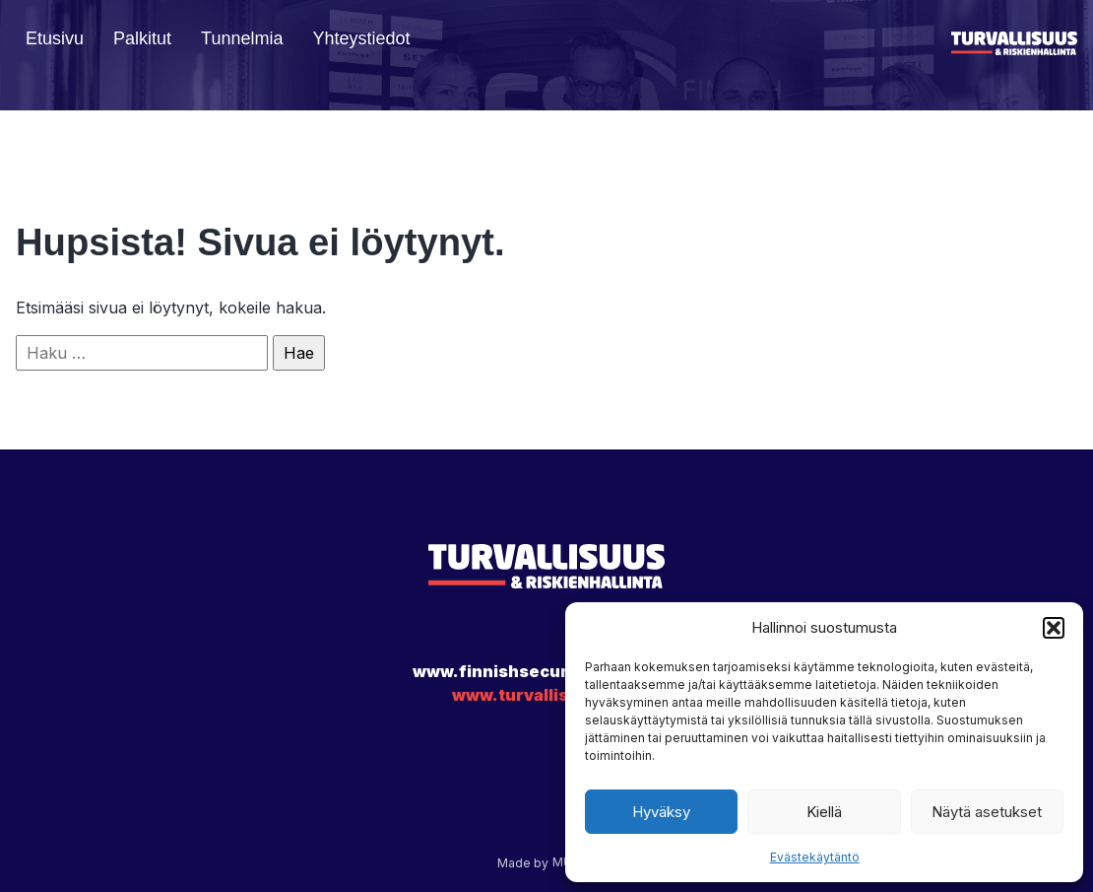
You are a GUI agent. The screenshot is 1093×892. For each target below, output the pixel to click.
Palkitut (142, 38)
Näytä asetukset (987, 811)
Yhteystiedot (361, 38)
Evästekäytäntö (815, 857)
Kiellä (824, 811)
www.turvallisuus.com (546, 695)
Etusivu (55, 38)
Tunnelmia (242, 38)
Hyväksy (661, 811)
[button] (1053, 628)
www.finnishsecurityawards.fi (542, 671)
